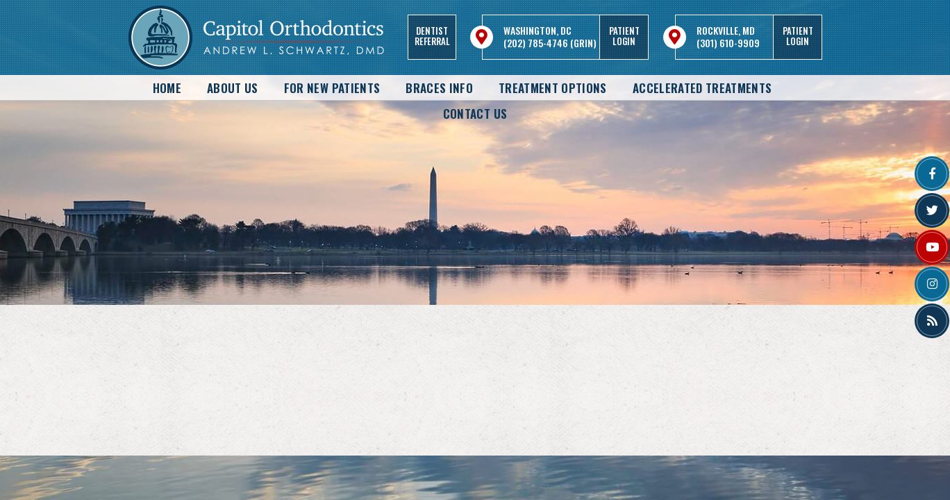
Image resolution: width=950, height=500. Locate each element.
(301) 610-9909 (728, 43)
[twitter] (932, 210)
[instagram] (932, 284)
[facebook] (932, 173)
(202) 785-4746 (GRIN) (550, 43)
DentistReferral (432, 36)
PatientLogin (624, 36)
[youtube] (932, 247)
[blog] (932, 320)
